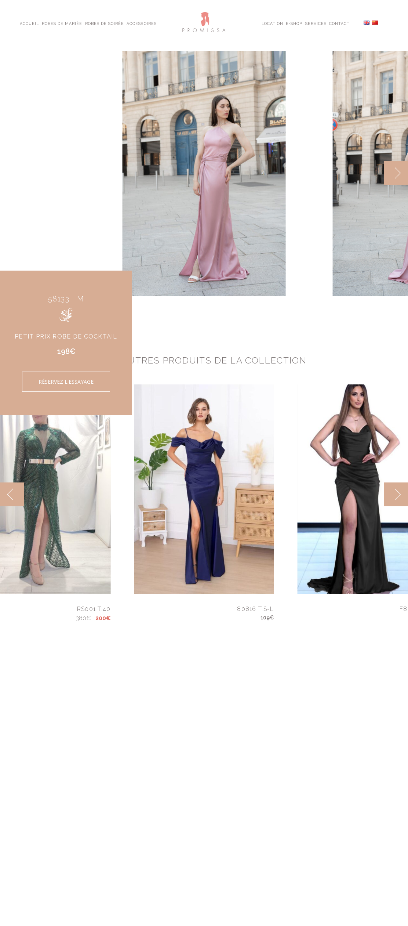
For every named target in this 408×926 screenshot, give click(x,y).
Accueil (29, 23)
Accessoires (141, 23)
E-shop (294, 23)
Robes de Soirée (104, 23)
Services (316, 23)
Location (272, 23)
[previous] (12, 494)
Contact (339, 23)
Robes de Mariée (62, 23)
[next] (396, 173)
